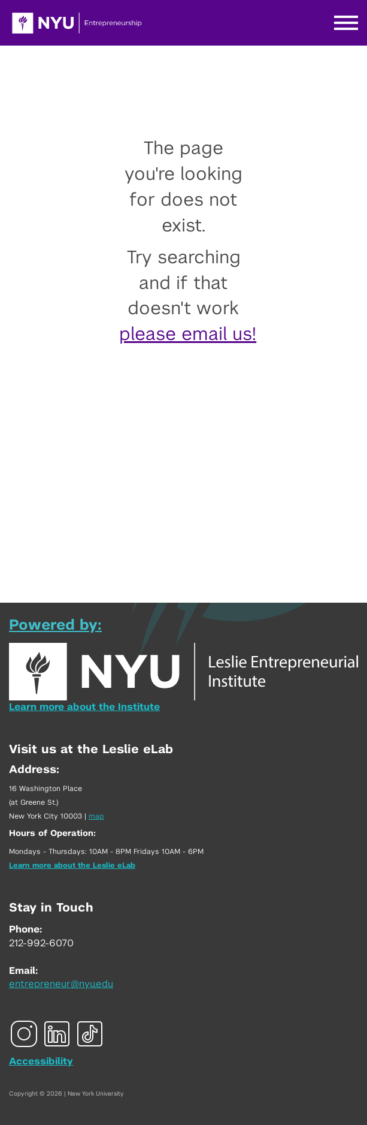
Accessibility (41, 1061)
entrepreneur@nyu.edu (61, 984)
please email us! (187, 335)
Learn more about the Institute (84, 707)
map (96, 816)
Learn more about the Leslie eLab (72, 865)
